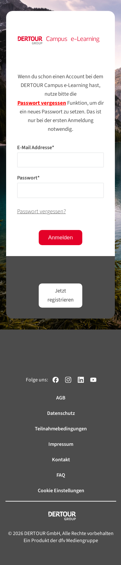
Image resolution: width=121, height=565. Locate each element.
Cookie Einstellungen (61, 490)
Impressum (60, 444)
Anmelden (60, 238)
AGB (61, 397)
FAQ (60, 475)
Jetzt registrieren (60, 295)
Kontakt (61, 459)
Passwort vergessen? (41, 211)
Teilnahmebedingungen (61, 428)
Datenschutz (61, 413)
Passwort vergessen (41, 103)
